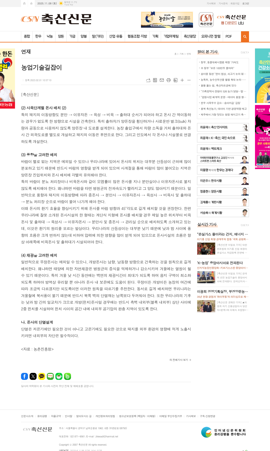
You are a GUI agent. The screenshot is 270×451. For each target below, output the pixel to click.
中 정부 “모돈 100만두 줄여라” (217, 68)
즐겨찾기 (31, 3)
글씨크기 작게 (189, 80)
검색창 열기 (245, 36)
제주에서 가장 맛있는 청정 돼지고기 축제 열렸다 (224, 114)
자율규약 (56, 416)
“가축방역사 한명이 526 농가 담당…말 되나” (224, 91)
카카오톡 (41, 376)
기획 (155, 36)
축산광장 (190, 36)
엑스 (33, 376)
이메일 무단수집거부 (170, 416)
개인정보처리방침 (105, 416)
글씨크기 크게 (182, 80)
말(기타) (98, 36)
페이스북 (24, 376)
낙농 (50, 36)
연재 (189, 53)
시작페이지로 (24, 3)
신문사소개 (27, 416)
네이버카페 (58, 376)
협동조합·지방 (137, 36)
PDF (229, 36)
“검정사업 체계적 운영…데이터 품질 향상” (224, 97)
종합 (27, 36)
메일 (162, 80)
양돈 (61, 36)
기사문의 (223, 3)
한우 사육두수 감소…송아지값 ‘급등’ (221, 103)
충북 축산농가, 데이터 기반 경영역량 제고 (224, 109)
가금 (72, 36)
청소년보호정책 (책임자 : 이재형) (137, 416)
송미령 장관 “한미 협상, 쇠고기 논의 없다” (224, 74)
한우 (38, 36)
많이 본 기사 (207, 51)
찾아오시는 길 (84, 416)
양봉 (84, 36)
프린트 (169, 80)
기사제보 (211, 3)
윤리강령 (42, 416)
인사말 (68, 416)
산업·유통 (115, 36)
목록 (155, 80)
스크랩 (175, 80)
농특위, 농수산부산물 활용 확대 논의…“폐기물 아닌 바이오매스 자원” (224, 80)
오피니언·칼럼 (210, 36)
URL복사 (148, 80)
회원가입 (234, 3)
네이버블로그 (50, 376)
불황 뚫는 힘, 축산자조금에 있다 (218, 85)
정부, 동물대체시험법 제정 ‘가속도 (220, 62)
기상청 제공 (68, 4)
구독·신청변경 (207, 416)
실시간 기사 (206, 224)
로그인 (245, 3)
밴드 (67, 376)
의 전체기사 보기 (178, 360)
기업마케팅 (171, 36)
